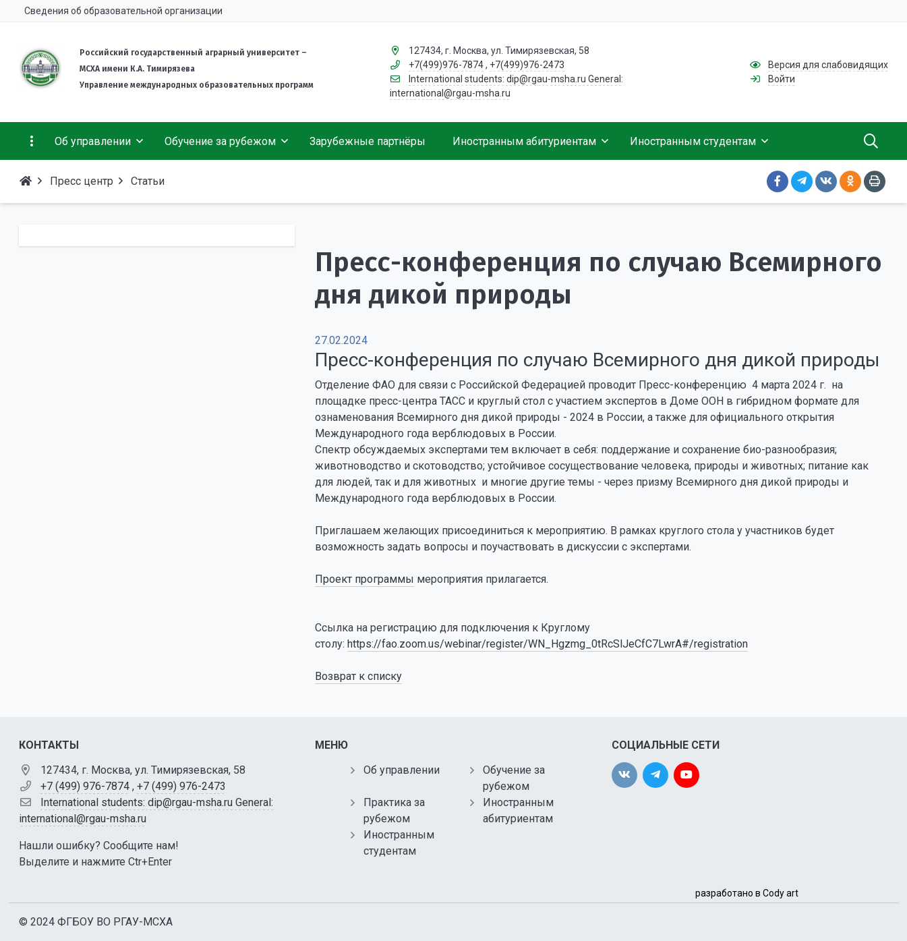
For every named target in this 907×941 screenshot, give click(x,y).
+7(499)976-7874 (446, 64)
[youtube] (686, 775)
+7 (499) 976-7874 (84, 786)
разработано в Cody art (746, 893)
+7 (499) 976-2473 (181, 786)
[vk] (624, 775)
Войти (781, 79)
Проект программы (364, 579)
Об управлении (401, 770)
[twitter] (655, 775)
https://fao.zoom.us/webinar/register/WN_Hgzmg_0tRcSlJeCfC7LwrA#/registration (547, 643)
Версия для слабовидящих (828, 64)
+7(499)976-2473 (527, 64)
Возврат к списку (358, 676)
